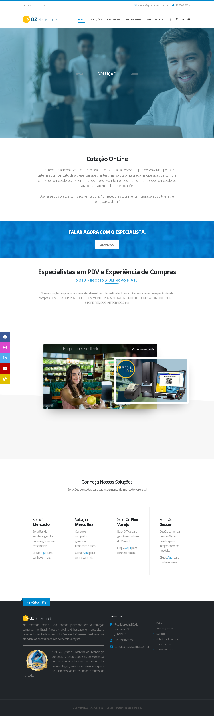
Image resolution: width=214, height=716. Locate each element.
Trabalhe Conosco (166, 644)
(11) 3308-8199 (124, 640)
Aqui (43, 553)
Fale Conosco (155, 19)
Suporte (160, 633)
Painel (28, 5)
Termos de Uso (164, 649)
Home (81, 19)
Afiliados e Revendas (167, 639)
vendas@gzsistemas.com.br (151, 5)
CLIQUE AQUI (107, 244)
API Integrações (164, 628)
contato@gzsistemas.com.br (132, 647)
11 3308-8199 (181, 5)
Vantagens (113, 19)
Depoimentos (133, 19)
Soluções (95, 19)
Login (41, 5)
